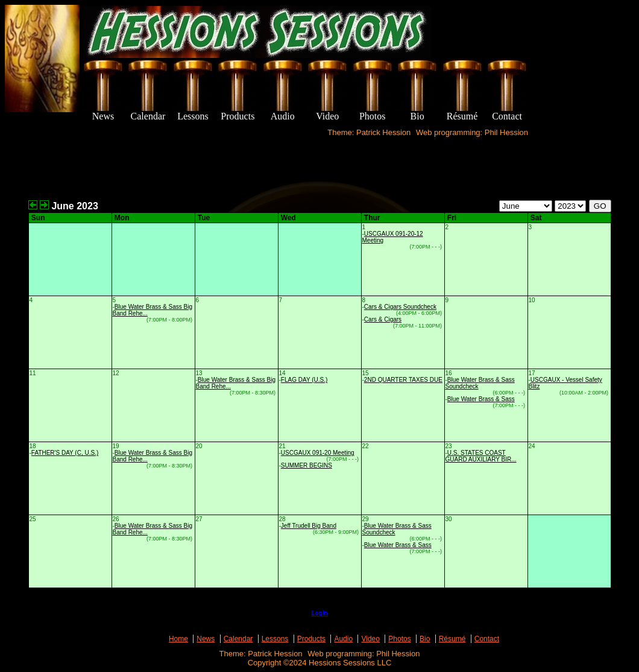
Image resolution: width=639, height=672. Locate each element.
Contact (486, 639)
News (206, 639)
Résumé (452, 639)
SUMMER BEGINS (306, 465)
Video (370, 639)
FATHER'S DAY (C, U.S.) (64, 452)
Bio (425, 639)
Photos (399, 639)
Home (178, 639)
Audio (343, 639)
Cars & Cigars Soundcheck (400, 306)
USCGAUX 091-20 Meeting (317, 452)
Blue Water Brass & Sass (481, 399)
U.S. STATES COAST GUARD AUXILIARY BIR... (481, 456)
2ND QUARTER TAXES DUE (403, 379)
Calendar (238, 639)
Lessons (275, 639)
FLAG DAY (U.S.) (304, 379)
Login (319, 613)
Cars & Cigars (382, 319)
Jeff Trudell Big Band (308, 525)
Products (311, 639)
